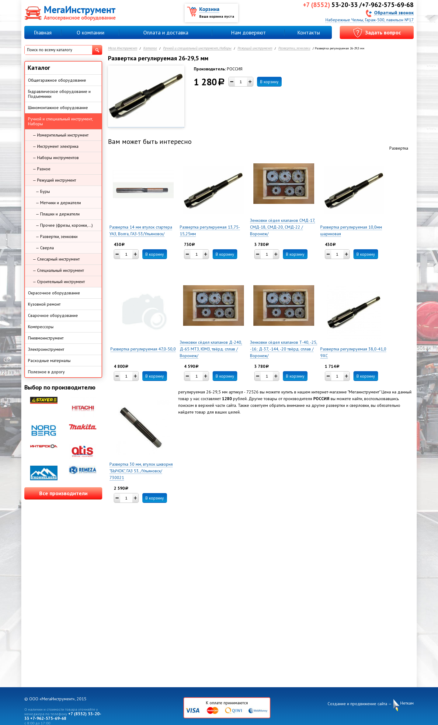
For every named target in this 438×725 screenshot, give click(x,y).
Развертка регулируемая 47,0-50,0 (143, 349)
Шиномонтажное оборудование (58, 107)
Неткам (407, 703)
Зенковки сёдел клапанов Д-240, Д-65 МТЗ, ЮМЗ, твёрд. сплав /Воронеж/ (211, 348)
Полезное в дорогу (46, 372)
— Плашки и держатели (58, 214)
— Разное (41, 169)
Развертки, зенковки (294, 48)
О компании (90, 32)
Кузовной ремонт (44, 304)
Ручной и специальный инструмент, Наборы (197, 48)
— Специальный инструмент (58, 270)
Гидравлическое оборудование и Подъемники (59, 94)
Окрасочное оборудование (54, 293)
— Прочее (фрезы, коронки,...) (64, 225)
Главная (43, 32)
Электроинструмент (46, 349)
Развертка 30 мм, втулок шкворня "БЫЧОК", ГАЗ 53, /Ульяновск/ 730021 (141, 470)
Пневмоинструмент (46, 338)
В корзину (269, 81)
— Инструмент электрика (55, 146)
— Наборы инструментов (56, 157)
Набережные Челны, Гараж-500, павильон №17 (369, 20)
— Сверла (45, 248)
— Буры (43, 191)
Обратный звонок (394, 12)
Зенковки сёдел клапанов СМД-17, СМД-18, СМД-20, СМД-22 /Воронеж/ (282, 227)
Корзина (209, 8)
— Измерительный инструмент (61, 135)
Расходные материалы (49, 360)
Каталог (150, 48)
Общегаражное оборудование (57, 80)
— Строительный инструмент (59, 281)
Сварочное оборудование (53, 315)
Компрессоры (41, 326)
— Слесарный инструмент (56, 259)
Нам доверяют (248, 32)
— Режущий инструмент (54, 180)
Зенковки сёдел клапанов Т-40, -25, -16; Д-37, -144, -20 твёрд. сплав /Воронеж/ (283, 348)
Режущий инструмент (255, 48)
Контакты (308, 32)
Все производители (63, 493)
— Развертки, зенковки (57, 236)
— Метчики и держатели (58, 202)
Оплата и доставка (165, 32)
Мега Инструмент (122, 48)
